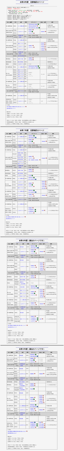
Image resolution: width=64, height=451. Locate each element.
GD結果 (42, 46)
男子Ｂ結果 (41, 425)
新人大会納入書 (32, 179)
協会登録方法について (11, 108)
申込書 (30, 31)
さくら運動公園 (21, 26)
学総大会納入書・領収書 (33, 27)
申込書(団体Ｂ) (31, 211)
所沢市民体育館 (21, 55)
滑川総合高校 (20, 159)
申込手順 (30, 59)
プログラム (31, 33)
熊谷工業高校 (20, 61)
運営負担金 (31, 135)
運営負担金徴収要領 (32, 26)
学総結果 (43, 158)
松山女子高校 (20, 157)
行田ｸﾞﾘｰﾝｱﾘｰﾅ (20, 72)
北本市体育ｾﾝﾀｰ (21, 184)
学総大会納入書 (32, 137)
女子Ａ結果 (41, 424)
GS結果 (42, 48)
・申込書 (29, 175)
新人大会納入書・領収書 (33, 67)
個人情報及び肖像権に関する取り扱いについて (16, 106)
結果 (43, 210)
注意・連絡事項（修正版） (34, 159)
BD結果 (42, 43)
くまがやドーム (21, 31)
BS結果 (42, 44)
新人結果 (43, 188)
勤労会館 (22, 246)
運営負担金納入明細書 (33, 24)
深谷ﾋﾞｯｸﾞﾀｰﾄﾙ (20, 43)
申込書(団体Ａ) (31, 209)
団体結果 (43, 31)
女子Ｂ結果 (41, 427)
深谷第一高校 (20, 58)
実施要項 (30, 29)
